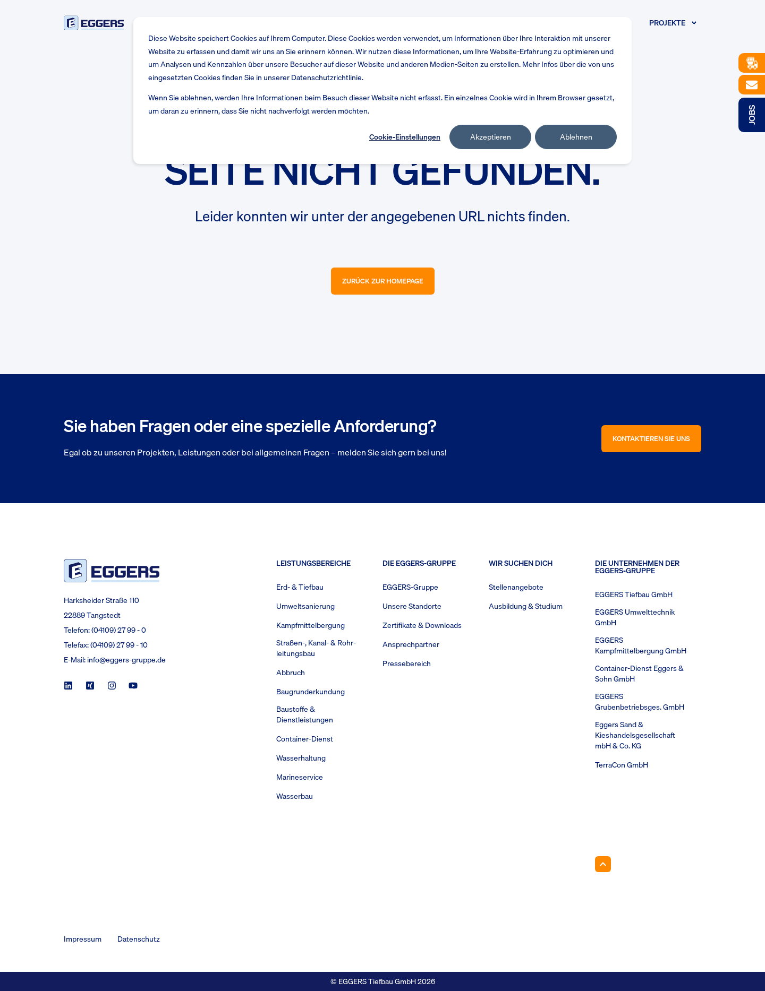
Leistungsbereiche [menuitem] (313, 564)
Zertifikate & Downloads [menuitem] (422, 625)
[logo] (111, 570)
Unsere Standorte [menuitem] (411, 606)
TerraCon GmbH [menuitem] (621, 765)
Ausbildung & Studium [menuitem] (526, 606)
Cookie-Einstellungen (404, 137)
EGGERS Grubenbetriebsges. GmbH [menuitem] (639, 701)
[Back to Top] (603, 864)
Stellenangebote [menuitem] (516, 587)
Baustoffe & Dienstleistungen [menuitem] (304, 714)
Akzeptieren (490, 137)
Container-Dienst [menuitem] (304, 739)
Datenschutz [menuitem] (138, 939)
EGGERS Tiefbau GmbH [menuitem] (634, 594)
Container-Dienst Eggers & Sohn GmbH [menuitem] (639, 673)
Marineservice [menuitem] (299, 777)
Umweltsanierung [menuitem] (305, 606)
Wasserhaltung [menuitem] (301, 758)
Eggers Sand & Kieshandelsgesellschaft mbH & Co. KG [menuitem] (635, 735)
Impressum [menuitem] (82, 939)
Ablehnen (576, 137)
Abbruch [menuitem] (290, 672)
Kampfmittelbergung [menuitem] (310, 625)
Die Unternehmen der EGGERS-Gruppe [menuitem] (637, 567)
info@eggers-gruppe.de (126, 660)
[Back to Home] (94, 22)
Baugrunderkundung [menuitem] (310, 691)
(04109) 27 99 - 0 (118, 630)
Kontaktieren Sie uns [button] (651, 438)
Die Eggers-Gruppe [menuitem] (419, 564)
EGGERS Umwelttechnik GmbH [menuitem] (635, 617)
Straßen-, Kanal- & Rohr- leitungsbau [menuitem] (316, 648)
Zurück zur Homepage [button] (382, 280)
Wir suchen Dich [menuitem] (520, 564)
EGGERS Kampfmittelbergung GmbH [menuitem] (640, 645)
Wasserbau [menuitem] (294, 796)
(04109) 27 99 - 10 (119, 645)
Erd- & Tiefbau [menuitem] (300, 587)
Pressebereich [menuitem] (406, 663)
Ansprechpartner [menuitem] (410, 644)
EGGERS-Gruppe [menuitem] (410, 587)
